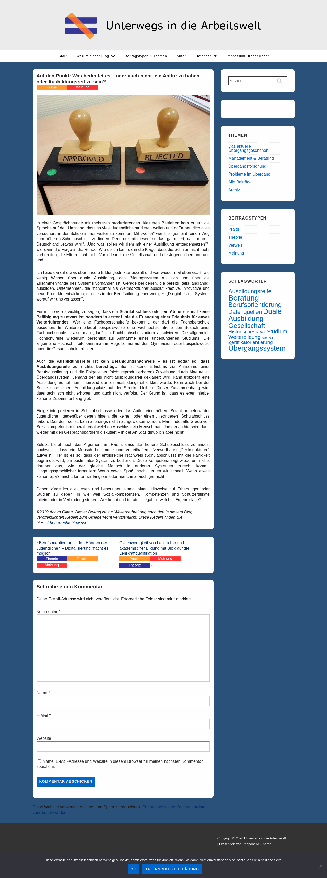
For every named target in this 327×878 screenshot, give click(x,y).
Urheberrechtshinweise (66, 523)
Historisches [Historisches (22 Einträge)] (241, 331)
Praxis (234, 229)
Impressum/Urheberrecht (248, 56)
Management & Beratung (251, 158)
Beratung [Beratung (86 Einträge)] (243, 298)
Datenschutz (206, 56)
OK (133, 869)
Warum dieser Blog (97, 55)
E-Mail (42, 715)
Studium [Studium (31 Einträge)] (277, 331)
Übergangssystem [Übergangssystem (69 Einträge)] (257, 348)
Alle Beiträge (240, 182)
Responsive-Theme (256, 844)
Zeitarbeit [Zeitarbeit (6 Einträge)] (267, 337)
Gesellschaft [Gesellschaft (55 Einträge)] (246, 325)
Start (63, 56)
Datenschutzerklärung (172, 869)
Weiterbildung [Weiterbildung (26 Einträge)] (244, 337)
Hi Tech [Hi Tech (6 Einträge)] (260, 332)
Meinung (236, 253)
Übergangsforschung (247, 166)
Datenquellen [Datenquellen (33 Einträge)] (245, 312)
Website (44, 738)
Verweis (235, 245)
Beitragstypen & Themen (146, 56)
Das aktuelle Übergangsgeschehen (248, 148)
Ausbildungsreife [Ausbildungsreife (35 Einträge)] (250, 291)
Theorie (235, 237)
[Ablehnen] (320, 866)
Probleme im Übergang (249, 174)
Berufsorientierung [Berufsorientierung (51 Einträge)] (255, 304)
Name (42, 693)
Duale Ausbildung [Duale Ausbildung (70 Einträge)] (255, 314)
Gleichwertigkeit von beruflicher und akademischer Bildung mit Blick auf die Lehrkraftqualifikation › (154, 554)
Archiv (234, 190)
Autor (181, 56)
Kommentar (48, 611)
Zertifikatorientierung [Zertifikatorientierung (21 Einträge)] (250, 342)
